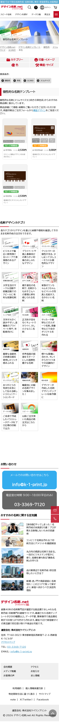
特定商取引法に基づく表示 (22, 684)
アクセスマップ (8, 632)
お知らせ (35, 661)
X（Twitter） (26, 689)
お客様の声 (8, 665)
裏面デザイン (39, 110)
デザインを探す (21, 14)
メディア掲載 (9, 661)
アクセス (35, 656)
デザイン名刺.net (7, 47)
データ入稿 (36, 14)
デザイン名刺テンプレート (29, 47)
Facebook (43, 689)
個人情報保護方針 (34, 678)
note (13, 689)
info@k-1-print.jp (29, 474)
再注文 (47, 14)
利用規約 (17, 678)
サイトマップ (45, 684)
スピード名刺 (5, 14)
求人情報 (35, 665)
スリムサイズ (45, 80)
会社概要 (7, 656)
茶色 (18, 80)
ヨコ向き (12, 50)
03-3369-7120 (29, 494)
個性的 (46, 47)
